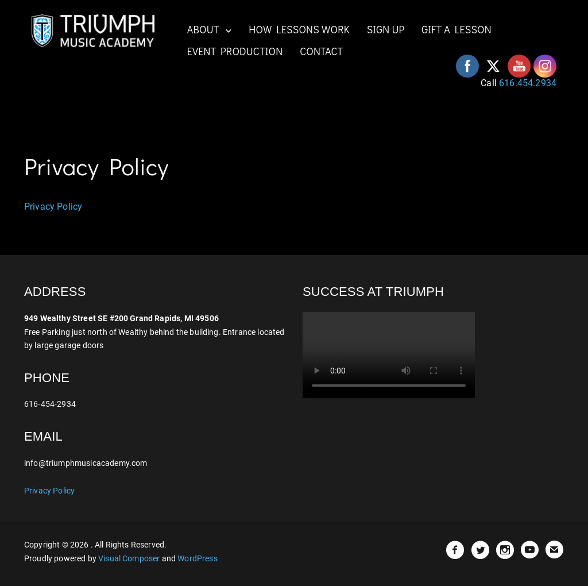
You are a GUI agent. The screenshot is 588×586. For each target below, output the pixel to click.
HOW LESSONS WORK (299, 29)
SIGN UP (386, 29)
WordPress (197, 558)
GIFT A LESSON (456, 29)
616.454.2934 (527, 83)
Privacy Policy (53, 206)
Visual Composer (129, 558)
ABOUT (203, 29)
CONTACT (321, 51)
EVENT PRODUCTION (235, 51)
